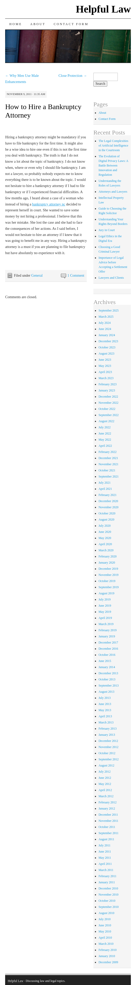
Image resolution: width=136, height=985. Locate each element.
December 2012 (108, 741)
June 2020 (105, 532)
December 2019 (108, 569)
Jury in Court (107, 230)
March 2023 (106, 378)
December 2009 (108, 962)
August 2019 (106, 593)
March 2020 (106, 550)
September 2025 (109, 310)
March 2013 (106, 722)
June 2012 (105, 778)
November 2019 (109, 575)
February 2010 (107, 950)
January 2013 (107, 735)
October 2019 (107, 581)
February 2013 (107, 728)
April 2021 (105, 489)
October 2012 (107, 753)
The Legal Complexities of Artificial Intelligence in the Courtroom (113, 145)
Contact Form (71, 24)
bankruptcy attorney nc (48, 204)
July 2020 (105, 525)
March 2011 (106, 870)
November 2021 (109, 464)
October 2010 (107, 901)
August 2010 (106, 913)
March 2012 (106, 796)
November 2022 (109, 403)
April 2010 (105, 937)
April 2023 (105, 372)
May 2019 (105, 612)
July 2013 (105, 698)
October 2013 (107, 679)
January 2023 (107, 390)
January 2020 (107, 562)
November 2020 (109, 507)
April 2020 (105, 544)
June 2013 (105, 704)
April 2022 (105, 446)
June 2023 (105, 359)
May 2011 (105, 857)
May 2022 (105, 439)
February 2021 (107, 495)
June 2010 (105, 925)
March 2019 (106, 624)
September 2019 (109, 587)
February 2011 (107, 876)
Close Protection (73, 76)
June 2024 (105, 329)
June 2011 (105, 851)
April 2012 (105, 790)
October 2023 (107, 347)
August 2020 (106, 519)
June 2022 (105, 433)
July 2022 (105, 427)
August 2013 (106, 691)
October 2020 (107, 513)
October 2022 (107, 409)
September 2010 (109, 907)
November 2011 (108, 821)
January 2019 (107, 636)
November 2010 (109, 894)
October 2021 (107, 470)
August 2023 (106, 353)
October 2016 (107, 655)
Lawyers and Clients (111, 277)
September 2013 (109, 685)
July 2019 (105, 599)
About (37, 24)
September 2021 (109, 476)
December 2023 (108, 341)
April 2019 (105, 618)
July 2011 (105, 845)
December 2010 (108, 888)
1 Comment (75, 275)
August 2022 (106, 421)
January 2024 (107, 335)
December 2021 (108, 458)
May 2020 (105, 538)
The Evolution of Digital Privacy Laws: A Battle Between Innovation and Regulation (113, 165)
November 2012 (109, 747)
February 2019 (107, 630)
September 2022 (109, 415)
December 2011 (108, 814)
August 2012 (106, 765)
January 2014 (107, 667)
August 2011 (106, 839)
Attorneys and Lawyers (113, 191)
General (37, 275)
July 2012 (105, 771)
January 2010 (107, 956)
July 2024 (105, 323)
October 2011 (107, 827)
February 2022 (107, 452)
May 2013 (105, 710)
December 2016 (108, 648)
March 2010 (106, 944)
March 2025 (106, 316)
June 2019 (105, 605)
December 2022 (108, 396)
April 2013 (105, 716)
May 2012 (105, 784)
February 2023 (107, 384)
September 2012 (109, 759)
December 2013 (108, 673)
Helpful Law (103, 9)
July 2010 (105, 919)
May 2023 (105, 366)
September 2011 (109, 833)
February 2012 (107, 802)
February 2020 (107, 556)
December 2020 (108, 501)
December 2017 (108, 642)
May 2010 (105, 931)
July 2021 (105, 482)
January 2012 (107, 808)
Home (15, 24)
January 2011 (107, 882)
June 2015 (105, 661)
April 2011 (105, 864)
